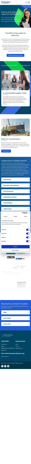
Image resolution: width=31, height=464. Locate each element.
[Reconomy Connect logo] (6, 2)
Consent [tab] (5, 216)
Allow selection (15, 250)
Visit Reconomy (5, 361)
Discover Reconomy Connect (15, 55)
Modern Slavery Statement (8, 353)
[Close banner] (29, 212)
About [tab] (25, 216)
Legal (2, 351)
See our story (6, 151)
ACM (17, 349)
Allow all (15, 246)
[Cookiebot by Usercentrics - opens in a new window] (22, 213)
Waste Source (19, 353)
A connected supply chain (9, 65)
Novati (17, 351)
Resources (3, 355)
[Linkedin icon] (8, 371)
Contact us (4, 349)
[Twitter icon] (5, 371)
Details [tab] (15, 216)
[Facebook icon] (2, 371)
